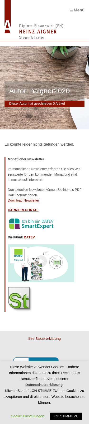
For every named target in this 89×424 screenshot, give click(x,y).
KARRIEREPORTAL (23, 210)
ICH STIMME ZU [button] (65, 416)
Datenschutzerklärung (44, 385)
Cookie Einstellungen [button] (27, 416)
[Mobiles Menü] (77, 10)
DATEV (29, 237)
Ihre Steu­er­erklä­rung (44, 338)
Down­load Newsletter (23, 200)
